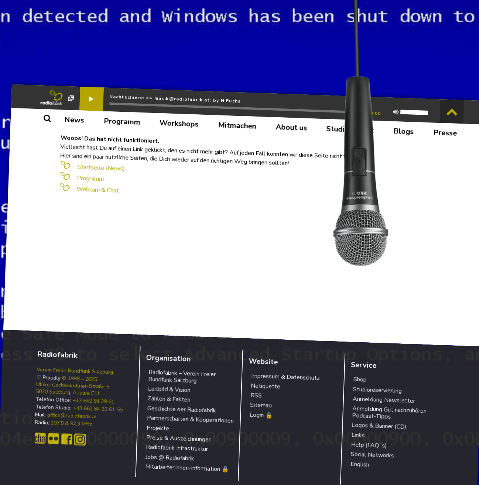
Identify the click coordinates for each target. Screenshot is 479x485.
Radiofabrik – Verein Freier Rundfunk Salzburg (182, 376)
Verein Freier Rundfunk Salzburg (75, 371)
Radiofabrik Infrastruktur (177, 448)
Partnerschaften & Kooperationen (190, 419)
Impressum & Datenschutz (285, 377)
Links (358, 435)
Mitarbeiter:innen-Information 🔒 (187, 468)
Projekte (158, 428)
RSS (256, 395)
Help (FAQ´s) (369, 445)
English (359, 464)
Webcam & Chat (97, 190)
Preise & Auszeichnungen (179, 438)
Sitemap (261, 405)
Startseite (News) (101, 168)
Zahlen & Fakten (169, 399)
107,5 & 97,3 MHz (71, 424)
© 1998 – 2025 (79, 379)
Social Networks (372, 455)
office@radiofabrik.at (72, 416)
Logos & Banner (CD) (379, 426)
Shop (360, 379)
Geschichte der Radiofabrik (181, 409)
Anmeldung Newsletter (384, 400)
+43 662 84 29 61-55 (98, 409)
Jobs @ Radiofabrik (170, 458)
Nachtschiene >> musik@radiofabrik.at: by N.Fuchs (175, 99)
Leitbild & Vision (169, 389)
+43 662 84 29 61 (93, 401)
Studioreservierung (377, 390)
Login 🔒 (261, 415)
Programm (90, 178)
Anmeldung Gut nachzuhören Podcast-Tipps (389, 413)
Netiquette (265, 386)
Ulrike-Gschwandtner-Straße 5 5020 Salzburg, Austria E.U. (72, 389)
